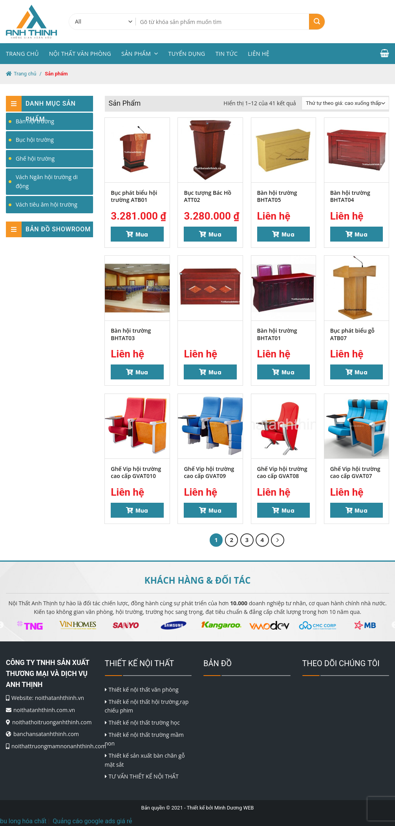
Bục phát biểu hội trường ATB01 (134, 196)
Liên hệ (258, 53)
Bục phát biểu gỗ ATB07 (352, 334)
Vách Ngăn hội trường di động (47, 181)
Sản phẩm (139, 53)
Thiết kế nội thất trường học (144, 722)
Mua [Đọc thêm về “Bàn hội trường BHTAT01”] (288, 372)
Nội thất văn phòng (80, 53)
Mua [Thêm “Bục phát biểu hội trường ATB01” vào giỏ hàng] (141, 234)
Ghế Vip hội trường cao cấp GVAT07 (355, 472)
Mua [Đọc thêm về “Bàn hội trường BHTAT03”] (141, 372)
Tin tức (227, 53)
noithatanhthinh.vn (59, 697)
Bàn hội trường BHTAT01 (277, 334)
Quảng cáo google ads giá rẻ (92, 821)
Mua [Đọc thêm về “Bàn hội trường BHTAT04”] (361, 234)
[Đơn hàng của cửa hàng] (345, 103)
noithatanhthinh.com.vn (44, 710)
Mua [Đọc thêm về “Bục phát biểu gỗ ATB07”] (361, 372)
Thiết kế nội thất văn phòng (144, 689)
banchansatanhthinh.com (46, 734)
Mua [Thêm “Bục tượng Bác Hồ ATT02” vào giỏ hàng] (214, 234)
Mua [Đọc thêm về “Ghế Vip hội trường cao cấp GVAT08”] (288, 510)
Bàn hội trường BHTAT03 (131, 334)
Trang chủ (22, 53)
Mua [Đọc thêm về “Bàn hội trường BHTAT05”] (288, 234)
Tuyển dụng (186, 53)
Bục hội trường (35, 139)
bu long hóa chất (23, 821)
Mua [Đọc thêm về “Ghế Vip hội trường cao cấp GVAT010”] (141, 510)
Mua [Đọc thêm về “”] (214, 372)
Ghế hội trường (35, 158)
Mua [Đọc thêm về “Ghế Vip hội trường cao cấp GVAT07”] (361, 510)
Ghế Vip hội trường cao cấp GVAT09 (209, 472)
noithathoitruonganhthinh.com (51, 722)
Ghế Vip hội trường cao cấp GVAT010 (136, 472)
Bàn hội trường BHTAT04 (350, 196)
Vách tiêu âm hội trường (46, 204)
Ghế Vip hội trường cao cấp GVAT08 (282, 472)
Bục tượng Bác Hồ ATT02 (207, 196)
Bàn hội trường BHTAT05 (277, 196)
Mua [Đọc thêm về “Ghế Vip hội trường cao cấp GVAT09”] (214, 510)
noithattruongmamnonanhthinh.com (58, 746)
